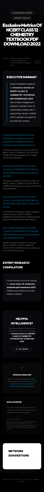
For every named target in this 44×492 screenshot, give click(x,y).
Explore (5, 58)
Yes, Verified (22, 349)
